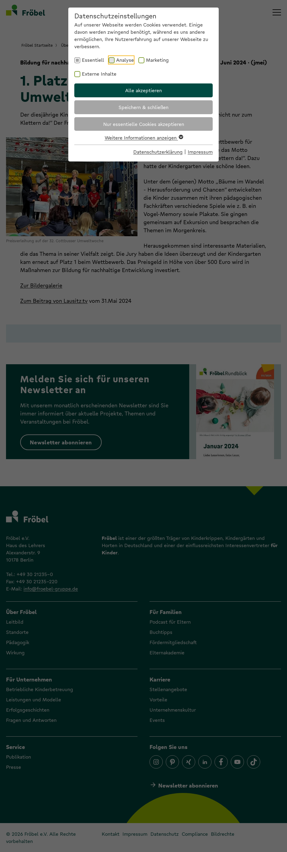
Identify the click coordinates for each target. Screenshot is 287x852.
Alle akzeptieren (143, 90)
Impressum (200, 152)
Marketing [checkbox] (157, 60)
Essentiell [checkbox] (93, 60)
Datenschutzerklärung (158, 152)
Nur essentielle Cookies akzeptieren (143, 124)
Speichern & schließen (143, 107)
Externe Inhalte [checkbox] (99, 73)
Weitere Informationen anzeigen (144, 137)
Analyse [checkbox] (125, 60)
